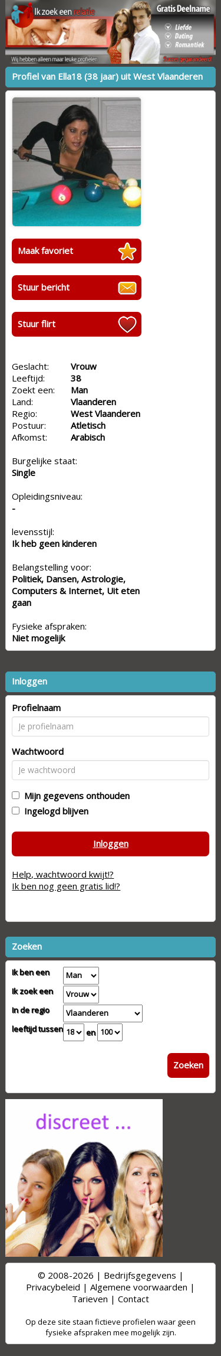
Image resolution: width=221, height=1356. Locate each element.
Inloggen (110, 843)
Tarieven (90, 1299)
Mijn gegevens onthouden (74, 795)
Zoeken (188, 1065)
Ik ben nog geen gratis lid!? (66, 886)
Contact (133, 1299)
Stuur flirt (36, 324)
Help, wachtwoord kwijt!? (63, 874)
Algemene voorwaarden (138, 1287)
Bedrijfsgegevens (140, 1275)
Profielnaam (36, 707)
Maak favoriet (45, 250)
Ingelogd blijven (53, 811)
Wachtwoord (38, 751)
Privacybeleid (53, 1287)
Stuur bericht (44, 287)
